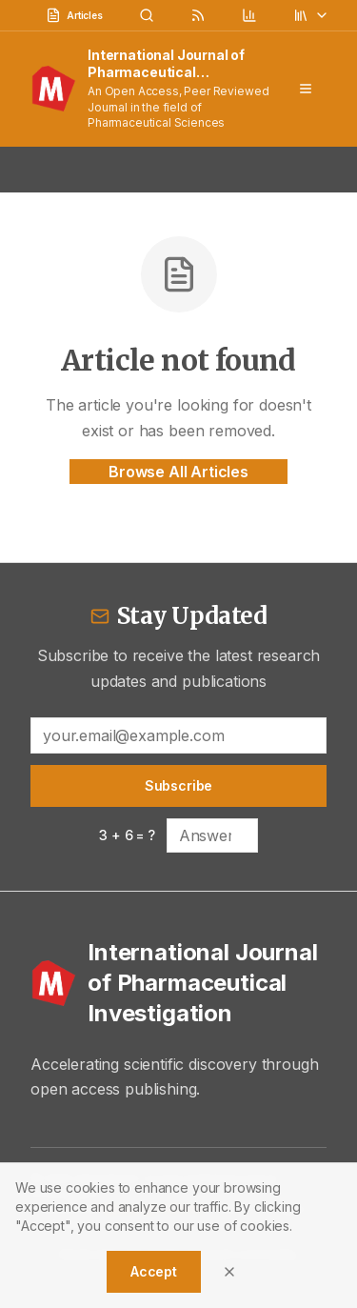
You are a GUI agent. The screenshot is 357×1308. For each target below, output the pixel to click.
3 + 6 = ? (127, 835)
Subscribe (179, 785)
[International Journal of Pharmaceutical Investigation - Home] (178, 983)
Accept (153, 1271)
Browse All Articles (178, 471)
